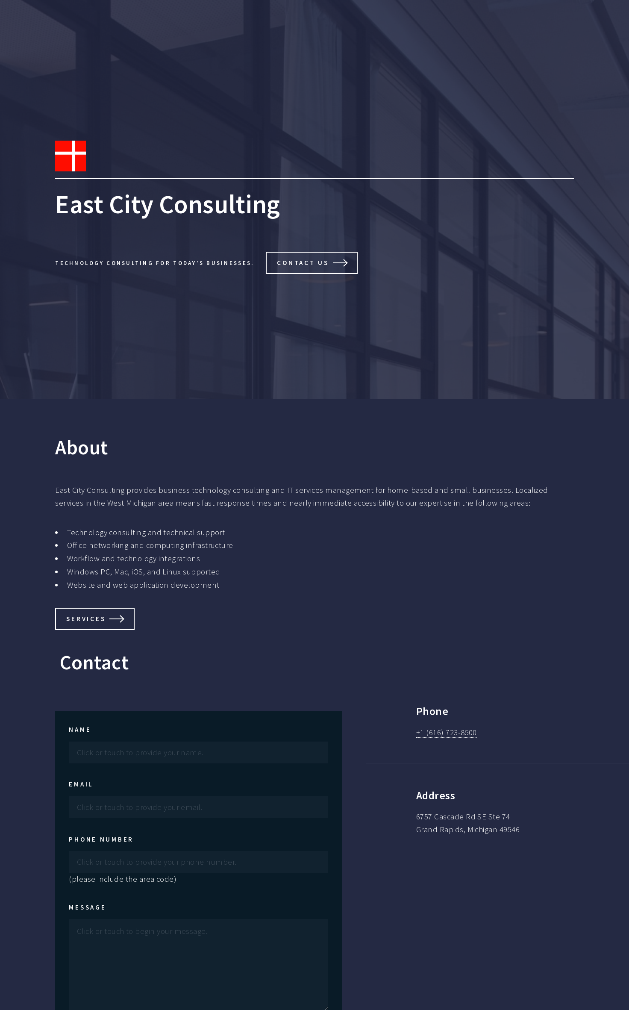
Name (80, 729)
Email (81, 784)
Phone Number (101, 839)
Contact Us (303, 263)
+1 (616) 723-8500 (446, 732)
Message (87, 907)
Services (86, 619)
